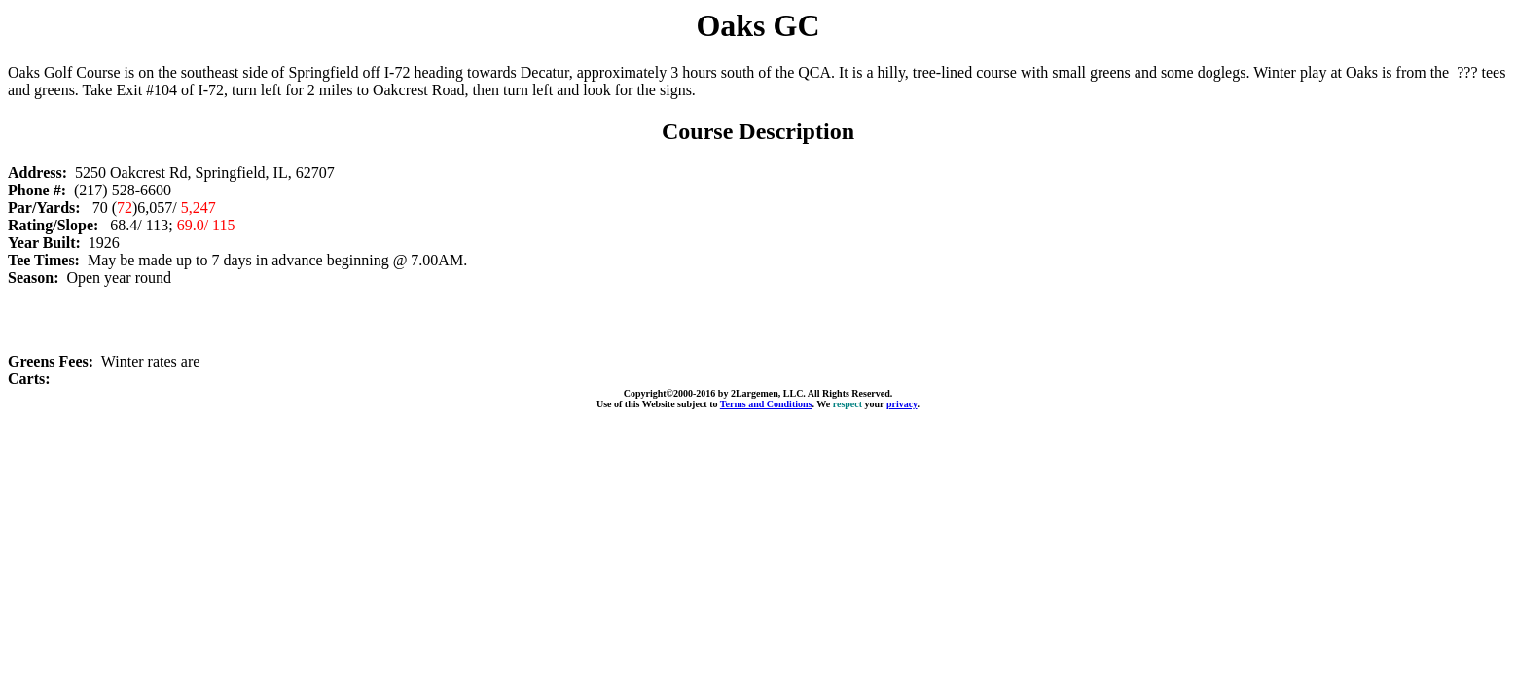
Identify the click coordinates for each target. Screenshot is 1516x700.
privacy (902, 404)
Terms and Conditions (766, 404)
